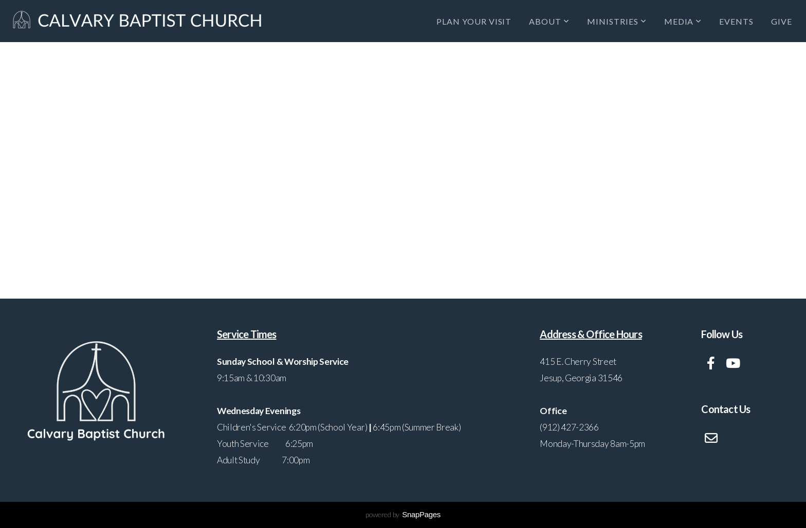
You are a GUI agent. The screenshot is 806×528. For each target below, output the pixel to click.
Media (683, 21)
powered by (403, 514)
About (549, 21)
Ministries (617, 21)
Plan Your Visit (473, 21)
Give (781, 21)
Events (736, 21)
